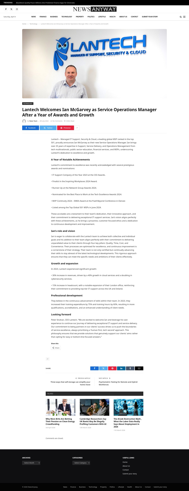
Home (125, 462)
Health (112, 16)
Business (54, 16)
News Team (33, 121)
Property (80, 16)
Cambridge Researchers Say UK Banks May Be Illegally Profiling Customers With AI (93, 422)
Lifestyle (102, 16)
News (33, 16)
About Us (123, 16)
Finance (43, 16)
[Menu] (184, 16)
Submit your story (150, 16)
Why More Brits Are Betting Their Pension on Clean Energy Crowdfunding (60, 422)
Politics (91, 16)
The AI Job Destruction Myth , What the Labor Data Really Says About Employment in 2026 (128, 423)
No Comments (56, 121)
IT (47, 359)
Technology (66, 16)
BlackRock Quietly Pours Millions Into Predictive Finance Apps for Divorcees (45, 3)
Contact (134, 16)
